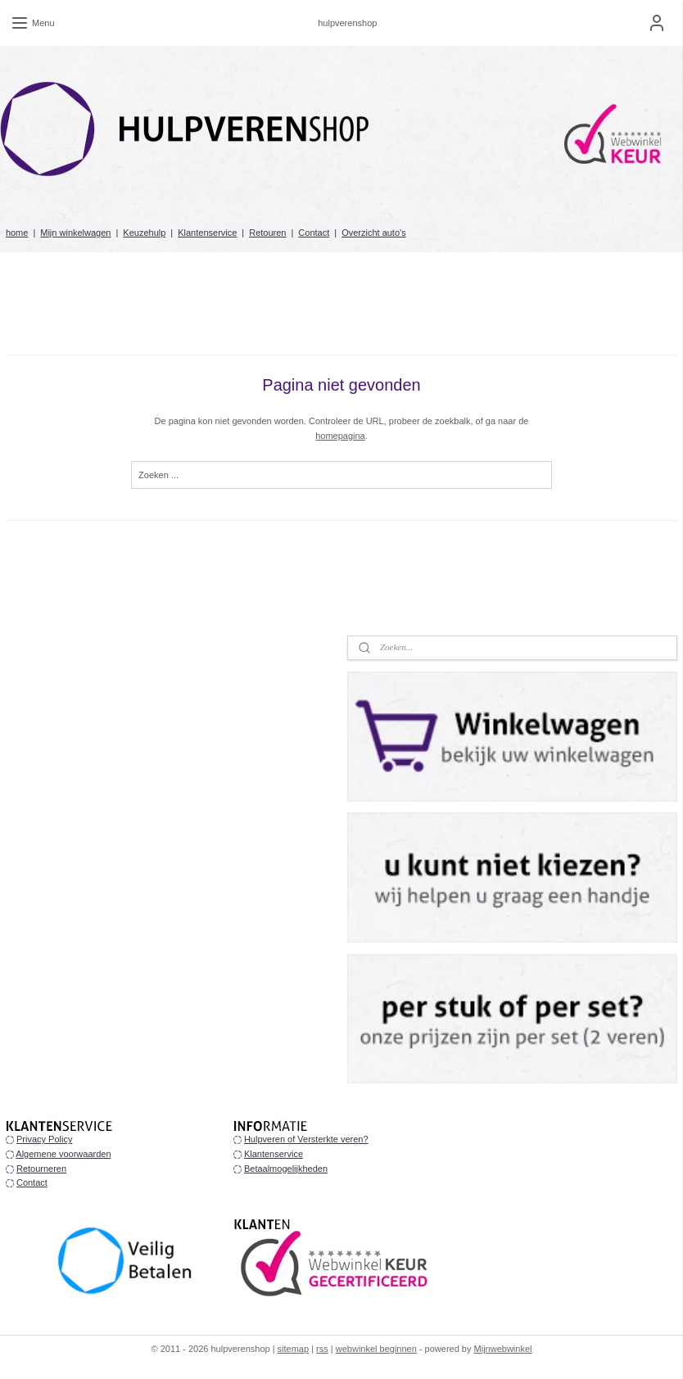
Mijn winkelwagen (75, 232)
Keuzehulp (144, 232)
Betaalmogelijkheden (286, 1168)
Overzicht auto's (374, 232)
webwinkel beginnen (376, 1349)
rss (322, 1349)
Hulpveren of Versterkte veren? (306, 1139)
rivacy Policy (47, 1139)
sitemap (294, 1349)
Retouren (267, 232)
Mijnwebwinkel (503, 1349)
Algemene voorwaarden (63, 1154)
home (17, 232)
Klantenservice (207, 232)
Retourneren (41, 1168)
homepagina (340, 436)
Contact (313, 232)
